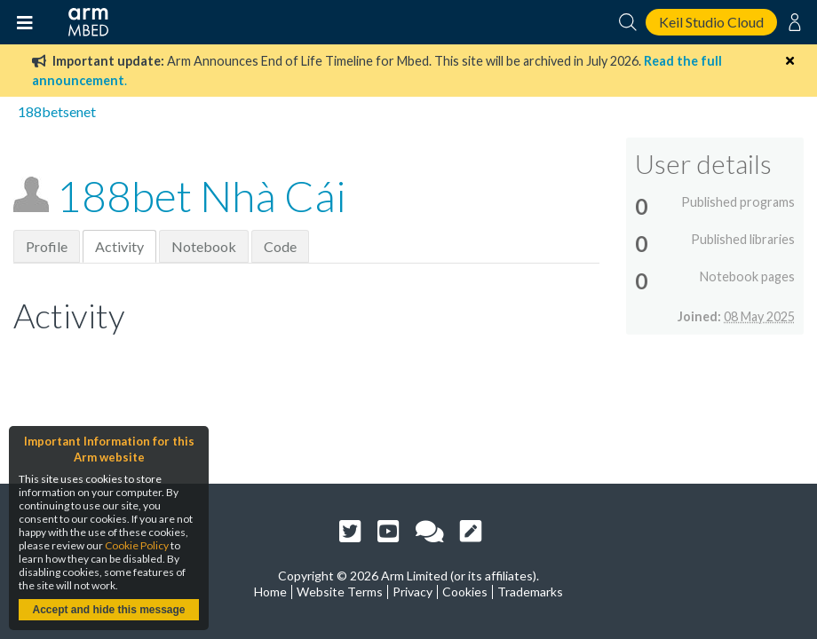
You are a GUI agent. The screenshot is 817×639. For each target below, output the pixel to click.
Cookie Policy (137, 545)
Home (270, 591)
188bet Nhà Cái (201, 195)
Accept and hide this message (108, 610)
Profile (46, 246)
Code (280, 246)
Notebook (203, 246)
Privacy (412, 591)
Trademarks (530, 591)
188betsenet (57, 111)
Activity (119, 246)
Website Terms (340, 591)
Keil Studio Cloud (711, 21)
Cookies (465, 591)
